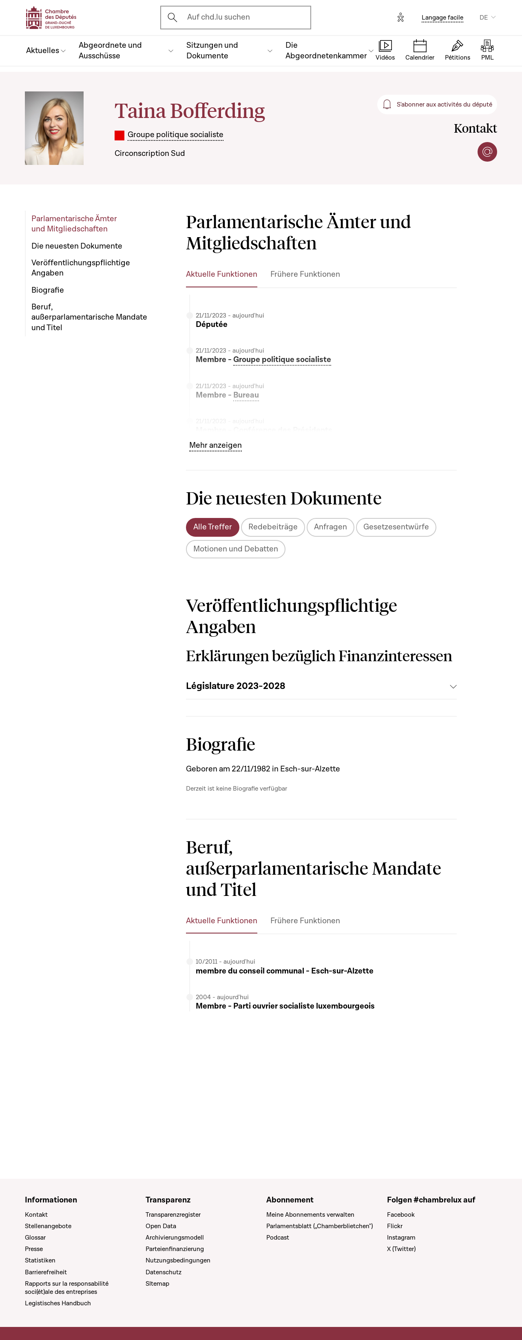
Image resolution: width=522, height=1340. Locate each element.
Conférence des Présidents (282, 430)
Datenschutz (163, 1272)
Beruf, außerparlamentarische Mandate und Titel (79, 317)
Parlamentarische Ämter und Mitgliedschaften (74, 224)
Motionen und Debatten (235, 549)
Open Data (161, 1226)
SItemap (157, 1284)
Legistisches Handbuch (58, 1303)
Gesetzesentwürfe (396, 527)
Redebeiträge (273, 527)
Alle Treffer (212, 527)
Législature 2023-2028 (235, 686)
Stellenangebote (48, 1226)
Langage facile (442, 17)
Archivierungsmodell (175, 1237)
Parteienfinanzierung (175, 1249)
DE (484, 17)
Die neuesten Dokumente (76, 246)
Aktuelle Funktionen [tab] (221, 274)
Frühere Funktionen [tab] (305, 274)
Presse (34, 1249)
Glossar (35, 1237)
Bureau (246, 395)
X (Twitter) (401, 1249)
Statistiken (40, 1260)
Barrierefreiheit (46, 1272)
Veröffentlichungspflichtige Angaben (79, 268)
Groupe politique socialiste (282, 359)
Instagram (401, 1237)
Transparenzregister (173, 1215)
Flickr (395, 1226)
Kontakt (36, 1215)
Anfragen (330, 527)
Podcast (277, 1237)
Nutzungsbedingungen (178, 1260)
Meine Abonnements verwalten (310, 1215)
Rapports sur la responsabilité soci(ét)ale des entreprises (66, 1288)
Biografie (47, 290)
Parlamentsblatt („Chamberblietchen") (319, 1226)
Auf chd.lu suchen (218, 17)
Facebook (401, 1215)
